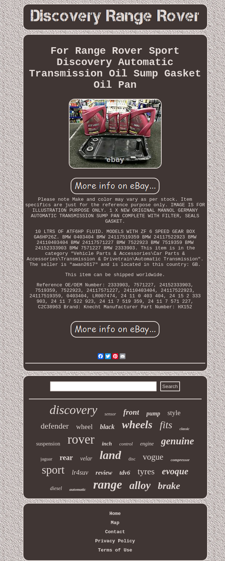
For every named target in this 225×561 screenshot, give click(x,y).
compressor (180, 460)
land (110, 455)
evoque (175, 471)
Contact (115, 532)
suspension (48, 444)
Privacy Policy (115, 541)
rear (66, 457)
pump (153, 413)
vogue (153, 457)
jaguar (46, 459)
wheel (84, 426)
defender (55, 425)
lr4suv (80, 472)
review (103, 472)
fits (166, 424)
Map (115, 523)
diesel (56, 488)
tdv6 (125, 472)
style (174, 413)
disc (131, 459)
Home (115, 513)
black (107, 426)
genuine (177, 441)
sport (53, 469)
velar (86, 458)
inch (107, 444)
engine (147, 444)
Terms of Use (115, 550)
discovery (73, 410)
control (126, 444)
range (107, 484)
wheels (137, 424)
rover (81, 439)
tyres (146, 471)
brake (169, 486)
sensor (110, 414)
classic (185, 429)
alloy (140, 485)
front (131, 412)
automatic (77, 489)
